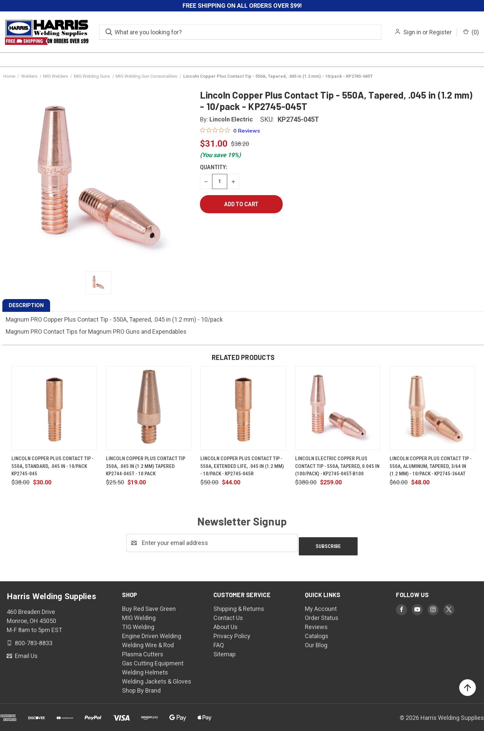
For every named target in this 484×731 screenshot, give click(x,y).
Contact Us (228, 614)
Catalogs (316, 632)
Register (440, 32)
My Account (321, 605)
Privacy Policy (231, 632)
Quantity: (213, 167)
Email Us (25, 652)
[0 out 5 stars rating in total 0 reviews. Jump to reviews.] (230, 130)
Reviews (316, 623)
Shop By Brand (141, 687)
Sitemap (224, 650)
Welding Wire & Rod (148, 641)
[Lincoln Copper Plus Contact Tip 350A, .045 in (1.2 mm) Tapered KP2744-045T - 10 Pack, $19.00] (148, 408)
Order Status (321, 614)
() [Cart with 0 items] (471, 32)
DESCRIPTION (26, 305)
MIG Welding (139, 614)
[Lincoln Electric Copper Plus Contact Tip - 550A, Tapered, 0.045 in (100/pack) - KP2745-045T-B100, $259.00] (337, 408)
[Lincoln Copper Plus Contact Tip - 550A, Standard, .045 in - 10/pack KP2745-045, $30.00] (54, 408)
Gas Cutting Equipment (153, 659)
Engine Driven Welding (151, 632)
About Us (225, 623)
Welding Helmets (145, 668)
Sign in (412, 32)
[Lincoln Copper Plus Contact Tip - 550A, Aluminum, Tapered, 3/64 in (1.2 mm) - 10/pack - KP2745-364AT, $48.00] (432, 408)
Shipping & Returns (238, 605)
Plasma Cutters (142, 650)
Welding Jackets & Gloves (156, 678)
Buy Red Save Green (149, 605)
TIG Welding (138, 623)
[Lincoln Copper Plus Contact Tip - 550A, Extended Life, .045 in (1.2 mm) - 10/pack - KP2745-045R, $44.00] (243, 408)
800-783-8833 (32, 639)
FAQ (218, 641)
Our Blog (316, 641)
